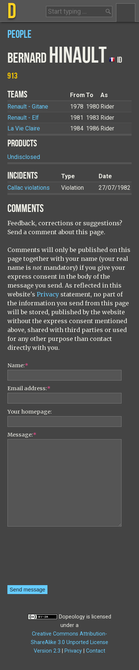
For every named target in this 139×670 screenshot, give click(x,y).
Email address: (28, 388)
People (19, 34)
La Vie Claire (23, 128)
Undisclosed (23, 156)
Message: (21, 434)
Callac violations (28, 187)
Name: (17, 365)
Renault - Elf (23, 117)
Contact (95, 651)
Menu (125, 12)
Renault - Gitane (27, 106)
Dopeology (72, 617)
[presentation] (37, 558)
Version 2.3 (47, 651)
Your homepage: (29, 411)
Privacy (48, 294)
